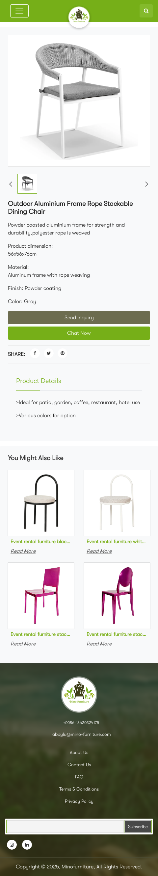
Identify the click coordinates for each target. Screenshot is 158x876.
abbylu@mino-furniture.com (81, 734)
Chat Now (79, 333)
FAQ (79, 776)
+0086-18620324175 (81, 722)
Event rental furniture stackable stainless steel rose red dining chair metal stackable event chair (41, 634)
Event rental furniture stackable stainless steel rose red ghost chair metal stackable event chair (117, 634)
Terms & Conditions (79, 789)
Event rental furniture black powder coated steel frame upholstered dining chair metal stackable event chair (41, 542)
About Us (79, 752)
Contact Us (79, 764)
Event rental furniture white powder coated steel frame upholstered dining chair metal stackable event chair (117, 542)
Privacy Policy (79, 801)
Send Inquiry (79, 318)
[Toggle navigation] (19, 10)
